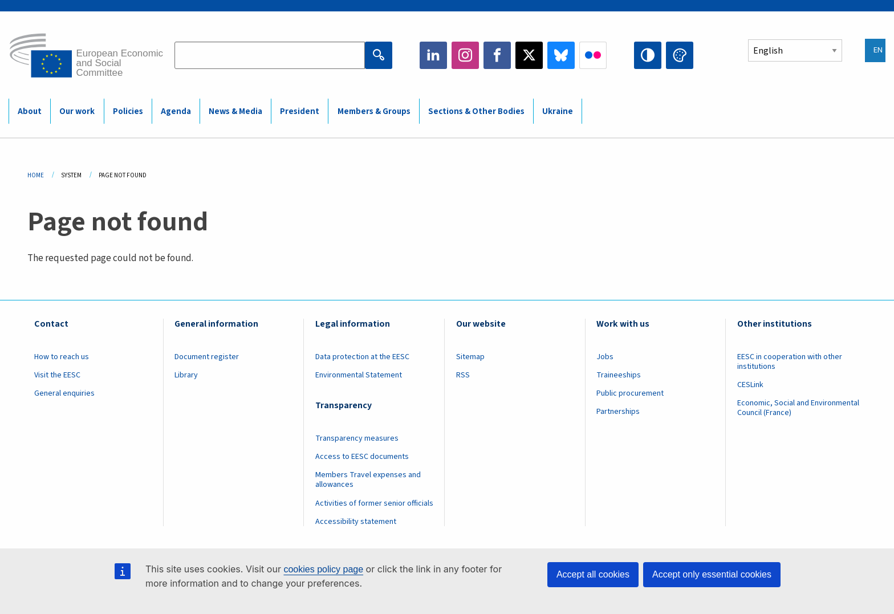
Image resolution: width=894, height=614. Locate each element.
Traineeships (618, 375)
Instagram (465, 55)
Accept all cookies (592, 574)
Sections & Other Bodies (476, 111)
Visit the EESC (57, 375)
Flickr (593, 55)
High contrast (647, 55)
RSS (463, 375)
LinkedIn (433, 55)
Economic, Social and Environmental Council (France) (798, 407)
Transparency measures (357, 438)
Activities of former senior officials (374, 503)
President (299, 111)
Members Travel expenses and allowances (368, 479)
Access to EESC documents (362, 456)
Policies (128, 111)
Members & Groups (374, 111)
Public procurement (630, 393)
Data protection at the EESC (362, 357)
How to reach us (61, 357)
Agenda (176, 111)
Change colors (679, 55)
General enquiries (64, 393)
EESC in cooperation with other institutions (789, 361)
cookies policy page (323, 569)
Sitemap (470, 357)
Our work (77, 111)
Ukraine (557, 111)
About (30, 111)
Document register (206, 357)
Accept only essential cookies (711, 574)
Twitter (529, 55)
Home (35, 175)
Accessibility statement (355, 521)
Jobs (604, 357)
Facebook (497, 55)
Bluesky (561, 55)
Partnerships (618, 411)
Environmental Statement (358, 375)
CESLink (750, 385)
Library (186, 375)
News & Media (235, 111)
